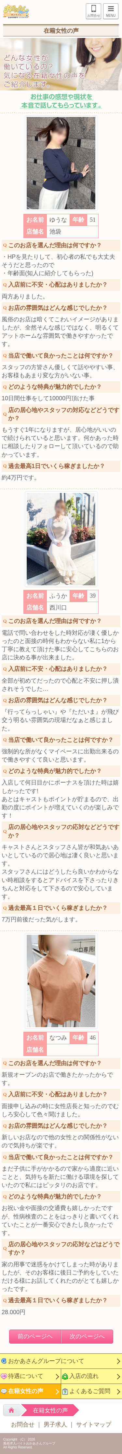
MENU (109, 11)
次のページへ (87, 1336)
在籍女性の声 (25, 1391)
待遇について (25, 1376)
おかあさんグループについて (46, 1361)
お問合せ (93, 15)
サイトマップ (93, 1424)
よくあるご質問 (89, 1391)
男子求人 (55, 1424)
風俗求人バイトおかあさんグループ (29, 1443)
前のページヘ (35, 1336)
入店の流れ (84, 1376)
